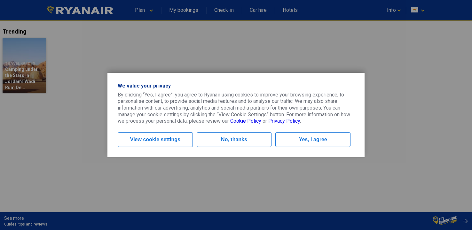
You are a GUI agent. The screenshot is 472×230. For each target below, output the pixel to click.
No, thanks (234, 139)
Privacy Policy (284, 121)
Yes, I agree (313, 139)
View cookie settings (155, 139)
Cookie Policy (245, 121)
